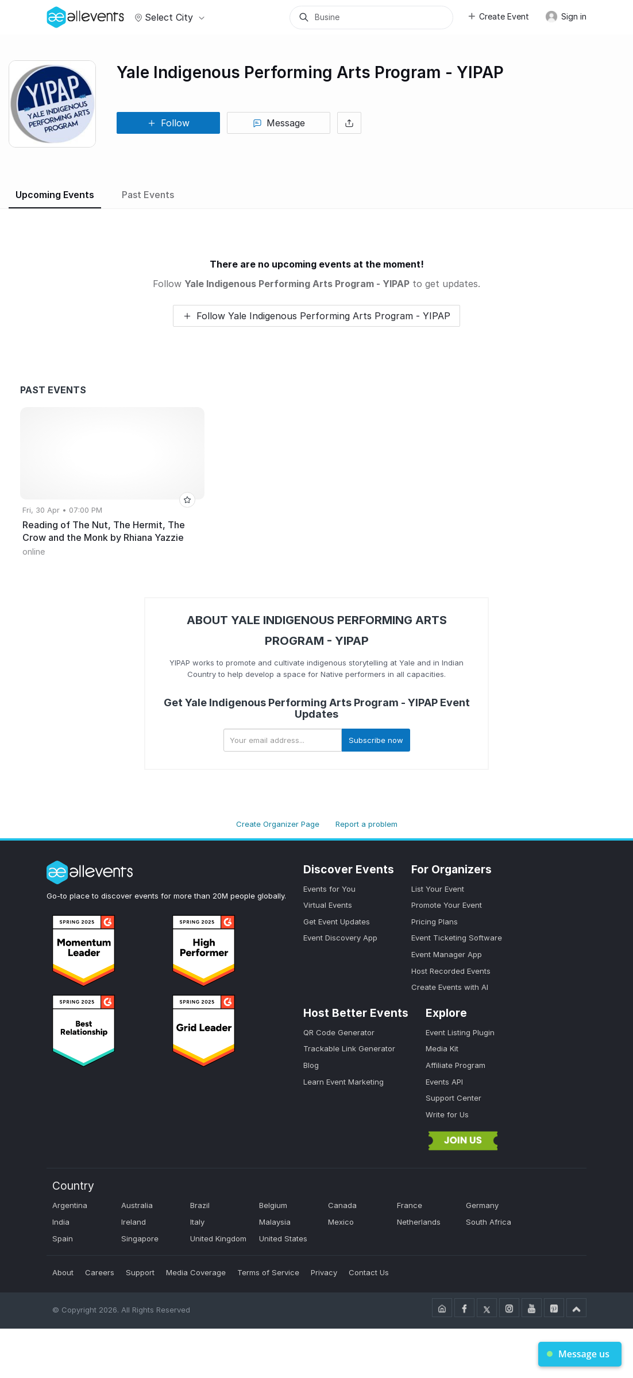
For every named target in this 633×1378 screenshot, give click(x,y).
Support (140, 1272)
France (409, 1205)
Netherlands (419, 1221)
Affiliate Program (455, 1065)
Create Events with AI (449, 987)
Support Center (453, 1097)
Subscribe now (376, 740)
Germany (482, 1205)
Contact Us (369, 1272)
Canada (342, 1205)
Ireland (133, 1221)
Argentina (69, 1205)
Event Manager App (446, 954)
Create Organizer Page (277, 824)
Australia (137, 1205)
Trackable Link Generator (349, 1048)
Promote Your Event (446, 904)
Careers (99, 1272)
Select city (168, 17)
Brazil (200, 1205)
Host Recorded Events (451, 971)
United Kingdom (218, 1238)
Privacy (324, 1272)
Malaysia (275, 1221)
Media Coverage (196, 1272)
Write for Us (447, 1114)
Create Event (498, 16)
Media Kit (442, 1048)
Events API (444, 1081)
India (61, 1221)
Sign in (565, 16)
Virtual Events (327, 904)
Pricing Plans (434, 921)
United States (283, 1238)
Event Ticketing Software (456, 937)
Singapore (140, 1238)
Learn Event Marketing (343, 1081)
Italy (197, 1221)
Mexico (341, 1221)
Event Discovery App (340, 937)
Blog (311, 1065)
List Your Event (437, 888)
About (63, 1272)
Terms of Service (268, 1272)
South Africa (488, 1221)
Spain (62, 1238)
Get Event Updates (336, 921)
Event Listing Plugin (460, 1032)
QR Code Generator (339, 1032)
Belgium (273, 1205)
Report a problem (366, 824)
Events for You (329, 888)
